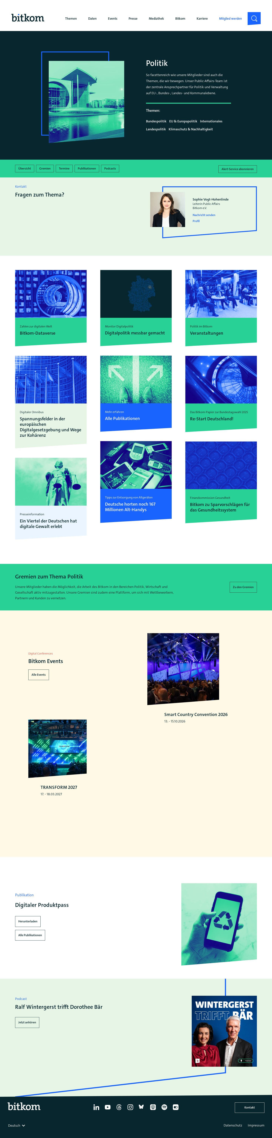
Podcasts (110, 168)
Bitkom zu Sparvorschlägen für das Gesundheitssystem (220, 506)
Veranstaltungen (206, 332)
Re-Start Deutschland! (211, 418)
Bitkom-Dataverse (37, 332)
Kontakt (249, 1122)
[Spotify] (164, 1124)
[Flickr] (175, 1124)
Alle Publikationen (30, 949)
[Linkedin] (96, 1124)
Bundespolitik (156, 121)
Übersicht (24, 168)
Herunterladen (27, 935)
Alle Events (39, 676)
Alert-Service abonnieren (238, 168)
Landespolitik (156, 129)
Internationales (211, 121)
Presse (133, 18)
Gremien (45, 168)
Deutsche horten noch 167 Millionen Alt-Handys (130, 506)
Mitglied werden (230, 18)
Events (112, 18)
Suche (252, 15)
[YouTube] (107, 1124)
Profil (196, 220)
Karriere (202, 18)
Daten (92, 18)
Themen (71, 18)
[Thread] (119, 1124)
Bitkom (180, 18)
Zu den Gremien (243, 586)
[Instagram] (130, 1124)
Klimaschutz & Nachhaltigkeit (191, 129)
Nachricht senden (204, 214)
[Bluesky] (141, 1124)
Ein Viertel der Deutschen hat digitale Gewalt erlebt (48, 522)
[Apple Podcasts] (153, 1124)
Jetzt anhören (27, 1037)
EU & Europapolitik (183, 121)
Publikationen (87, 168)
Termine (64, 168)
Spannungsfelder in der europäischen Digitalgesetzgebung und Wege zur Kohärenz (50, 426)
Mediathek (156, 18)
